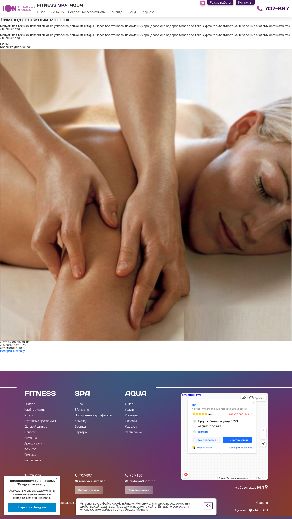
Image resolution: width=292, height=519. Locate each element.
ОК (208, 506)
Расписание (32, 460)
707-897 (277, 8)
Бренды (132, 12)
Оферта (262, 503)
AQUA (135, 393)
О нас (41, 12)
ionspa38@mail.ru (90, 481)
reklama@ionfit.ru (140, 481)
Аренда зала (33, 443)
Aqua (76, 5)
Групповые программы (40, 421)
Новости (30, 432)
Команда (116, 12)
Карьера (149, 12)
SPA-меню (57, 12)
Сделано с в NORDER (251, 510)
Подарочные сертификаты (86, 12)
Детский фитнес (35, 427)
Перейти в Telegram (32, 507)
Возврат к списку (12, 351)
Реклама (30, 455)
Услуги (28, 415)
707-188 (133, 475)
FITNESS (40, 393)
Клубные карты (34, 410)
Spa (63, 5)
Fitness (46, 5)
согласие (179, 506)
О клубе (29, 404)
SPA (82, 393)
